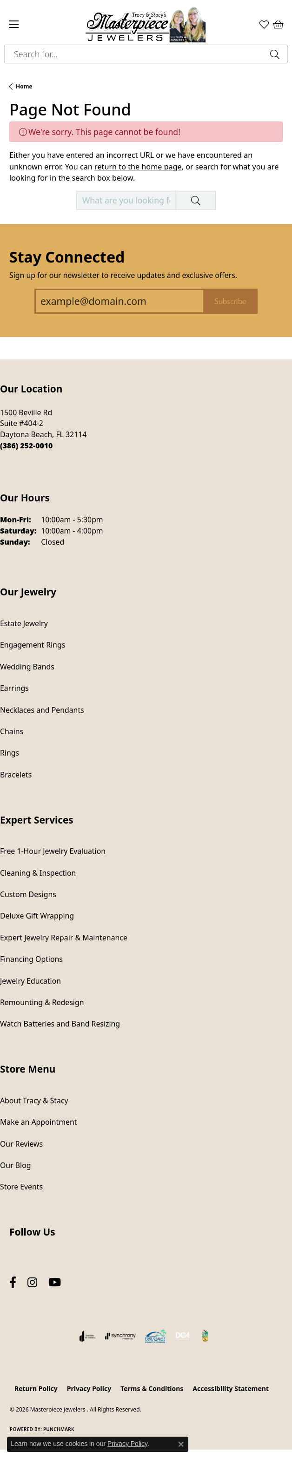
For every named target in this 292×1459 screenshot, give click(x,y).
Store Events (21, 1187)
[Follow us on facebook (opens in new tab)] (12, 1283)
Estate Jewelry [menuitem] (24, 623)
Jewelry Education (30, 981)
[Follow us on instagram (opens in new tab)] (32, 1283)
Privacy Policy (89, 1388)
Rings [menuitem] (9, 753)
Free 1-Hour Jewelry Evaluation (53, 851)
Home (24, 86)
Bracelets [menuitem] (16, 775)
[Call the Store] (26, 445)
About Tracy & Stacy (34, 1100)
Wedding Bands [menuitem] (27, 667)
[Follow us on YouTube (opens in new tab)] (54, 1283)
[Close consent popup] (181, 1444)
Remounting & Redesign (42, 1002)
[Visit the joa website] (88, 1336)
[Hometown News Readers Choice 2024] (205, 1336)
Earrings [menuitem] (14, 688)
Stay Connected (67, 257)
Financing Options (31, 959)
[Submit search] (276, 54)
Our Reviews (21, 1144)
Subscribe (230, 301)
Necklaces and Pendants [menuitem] (42, 710)
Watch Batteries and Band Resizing (60, 1024)
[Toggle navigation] (14, 24)
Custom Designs (28, 894)
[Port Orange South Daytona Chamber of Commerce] (155, 1336)
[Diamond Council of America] (183, 1336)
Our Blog (15, 1165)
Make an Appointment (38, 1122)
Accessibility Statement (230, 1388)
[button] (264, 24)
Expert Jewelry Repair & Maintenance (63, 937)
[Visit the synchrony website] (120, 1336)
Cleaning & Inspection (38, 873)
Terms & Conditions (151, 1388)
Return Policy (36, 1388)
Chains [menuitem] (11, 731)
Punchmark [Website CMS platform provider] (58, 1429)
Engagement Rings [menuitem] (32, 645)
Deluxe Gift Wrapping (37, 916)
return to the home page (138, 167)
